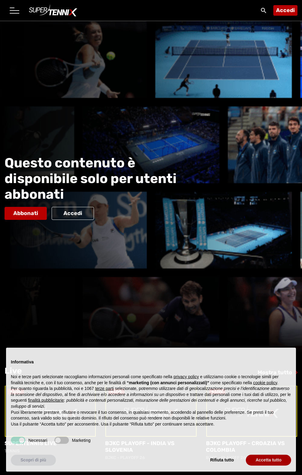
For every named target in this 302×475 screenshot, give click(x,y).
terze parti (104, 395)
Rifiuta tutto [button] (222, 467)
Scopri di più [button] (33, 467)
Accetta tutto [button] (268, 467)
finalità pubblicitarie (46, 407)
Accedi (285, 10)
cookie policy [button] (265, 389)
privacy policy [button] (186, 383)
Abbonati (25, 213)
